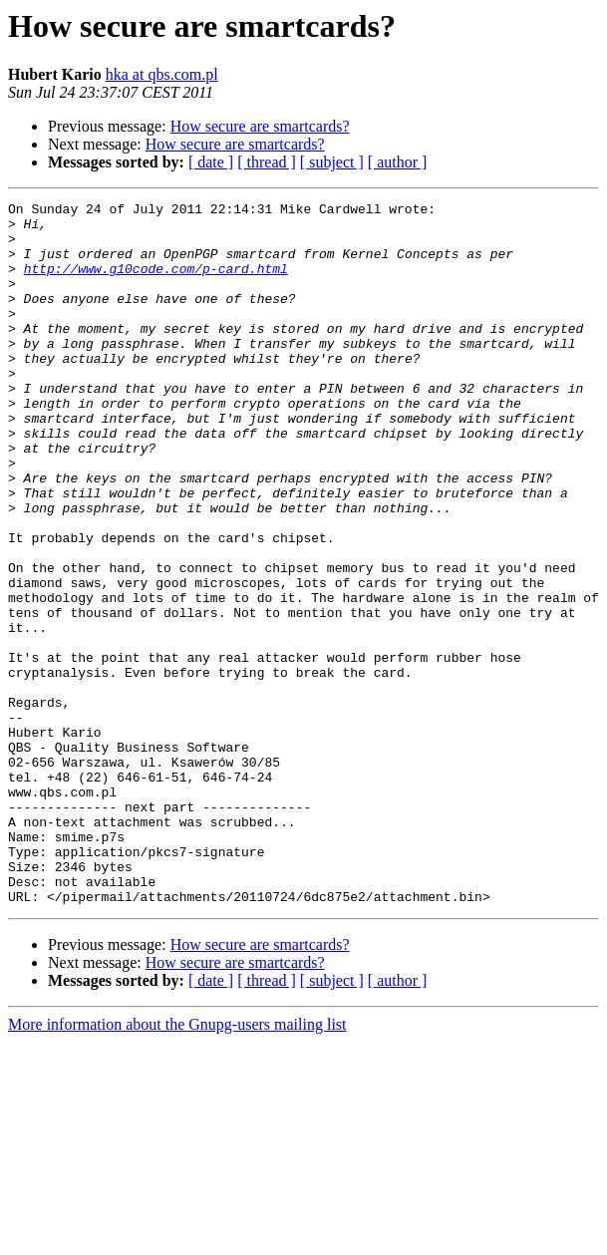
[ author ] (398, 162)
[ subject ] (332, 162)
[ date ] (210, 162)
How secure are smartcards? (260, 126)
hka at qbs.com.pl (162, 74)
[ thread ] (266, 162)
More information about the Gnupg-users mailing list (177, 1164)
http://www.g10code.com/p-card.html (156, 283)
